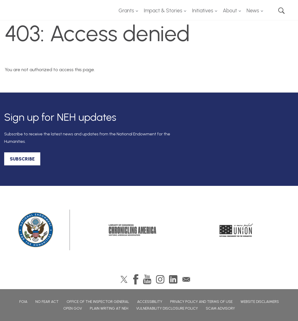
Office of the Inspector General (98, 301)
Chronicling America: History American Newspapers (132, 230)
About (230, 10)
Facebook (135, 279)
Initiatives (202, 10)
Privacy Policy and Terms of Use (201, 301)
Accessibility (149, 301)
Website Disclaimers (259, 301)
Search (281, 10)
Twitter (124, 279)
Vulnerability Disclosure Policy (167, 308)
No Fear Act (47, 301)
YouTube (147, 279)
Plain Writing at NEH (109, 308)
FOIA (23, 301)
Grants (126, 10)
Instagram (160, 279)
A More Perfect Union (236, 230)
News (253, 10)
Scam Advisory (220, 308)
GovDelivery (186, 279)
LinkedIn (173, 279)
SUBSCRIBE (22, 159)
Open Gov (72, 308)
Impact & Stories (163, 10)
